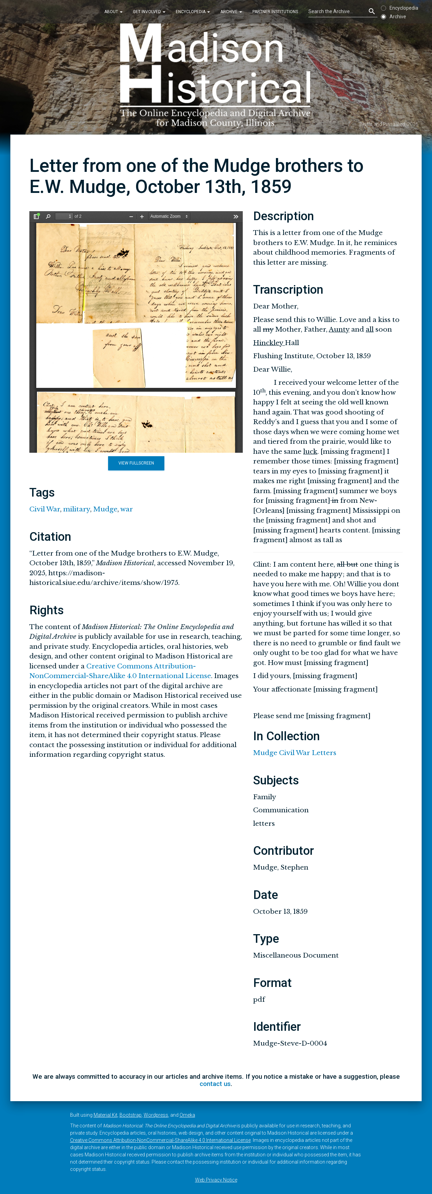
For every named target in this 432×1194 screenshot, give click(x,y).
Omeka (187, 1115)
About (113, 11)
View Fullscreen (136, 463)
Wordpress (156, 1115)
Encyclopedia (193, 11)
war (126, 509)
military (76, 509)
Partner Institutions (275, 11)
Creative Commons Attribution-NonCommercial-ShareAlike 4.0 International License (160, 1140)
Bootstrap (130, 1115)
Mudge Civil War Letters (294, 753)
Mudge (105, 509)
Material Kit (105, 1115)
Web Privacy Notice (216, 1180)
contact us (215, 1084)
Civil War (44, 509)
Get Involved (149, 11)
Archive (231, 11)
